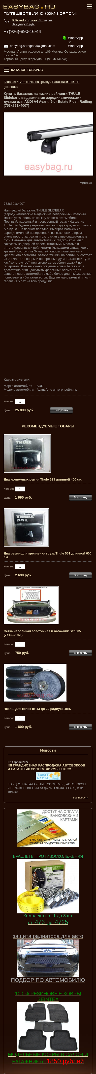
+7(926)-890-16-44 (22, 31)
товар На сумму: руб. (32, 22)
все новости (80, 797)
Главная (10, 82)
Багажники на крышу (34, 82)
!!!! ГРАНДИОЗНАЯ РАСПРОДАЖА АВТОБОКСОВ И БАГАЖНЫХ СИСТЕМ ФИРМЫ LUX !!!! (46, 767)
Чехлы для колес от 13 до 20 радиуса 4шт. (37, 709)
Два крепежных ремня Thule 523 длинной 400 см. (43, 479)
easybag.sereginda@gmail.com (32, 46)
